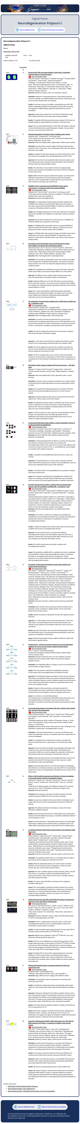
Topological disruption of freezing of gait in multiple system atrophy (49, 134)
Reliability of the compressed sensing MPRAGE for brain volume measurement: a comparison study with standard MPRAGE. (48, 187)
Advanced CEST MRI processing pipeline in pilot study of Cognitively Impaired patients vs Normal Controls (49, 74)
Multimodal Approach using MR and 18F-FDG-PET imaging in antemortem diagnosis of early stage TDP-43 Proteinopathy (51, 901)
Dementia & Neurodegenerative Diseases (23, 1086)
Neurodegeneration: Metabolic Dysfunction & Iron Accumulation (31, 1091)
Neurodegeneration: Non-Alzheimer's (21, 1089)
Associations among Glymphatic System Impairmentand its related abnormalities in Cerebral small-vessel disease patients (48, 245)
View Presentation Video (38, 77)
